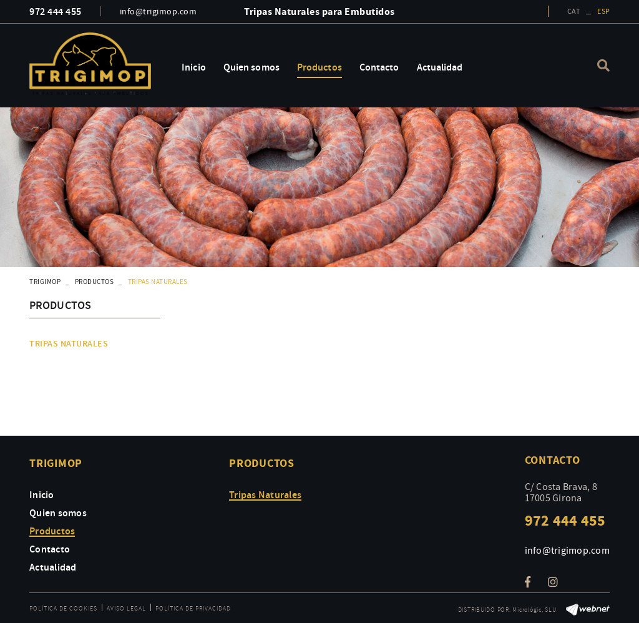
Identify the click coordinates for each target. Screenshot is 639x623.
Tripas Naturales (68, 343)
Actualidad (53, 567)
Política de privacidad (193, 608)
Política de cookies (63, 608)
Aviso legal (126, 608)
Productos (94, 281)
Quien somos (58, 512)
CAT (573, 11)
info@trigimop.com (158, 11)
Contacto (49, 548)
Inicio (41, 494)
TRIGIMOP (45, 281)
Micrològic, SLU (534, 610)
